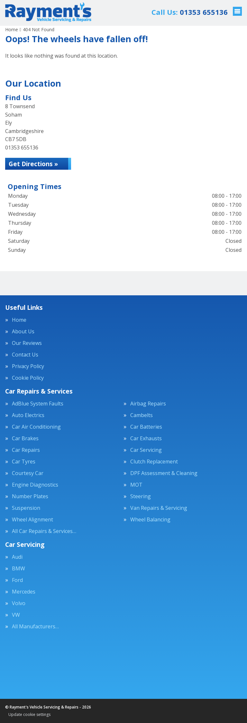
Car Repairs (26, 449)
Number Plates (30, 496)
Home (19, 319)
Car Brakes (25, 438)
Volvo (18, 603)
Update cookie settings (29, 714)
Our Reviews (27, 343)
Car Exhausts (146, 438)
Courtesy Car (27, 473)
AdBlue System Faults (37, 403)
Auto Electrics (28, 415)
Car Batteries (146, 426)
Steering (140, 496)
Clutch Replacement (154, 461)
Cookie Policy (28, 377)
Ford (17, 580)
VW (16, 614)
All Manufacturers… (35, 626)
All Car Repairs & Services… (44, 531)
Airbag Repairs (148, 403)
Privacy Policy (28, 366)
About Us (23, 331)
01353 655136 (189, 12)
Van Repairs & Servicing (158, 507)
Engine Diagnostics (35, 484)
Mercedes (23, 591)
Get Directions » (36, 164)
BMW (18, 568)
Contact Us (25, 354)
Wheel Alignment (32, 519)
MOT (136, 484)
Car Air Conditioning (36, 426)
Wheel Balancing (150, 519)
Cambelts (141, 415)
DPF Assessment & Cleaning (163, 473)
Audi (17, 556)
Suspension (26, 507)
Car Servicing (146, 449)
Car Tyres (23, 461)
